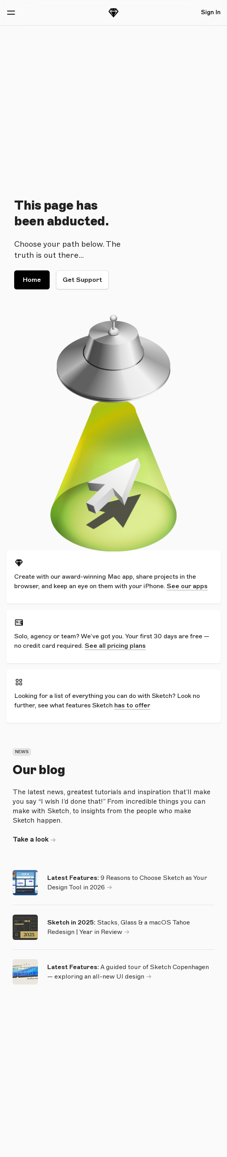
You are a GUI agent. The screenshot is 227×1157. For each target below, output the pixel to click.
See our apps (187, 586)
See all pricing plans (115, 646)
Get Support (82, 280)
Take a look (30, 839)
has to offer (132, 705)
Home (32, 280)
